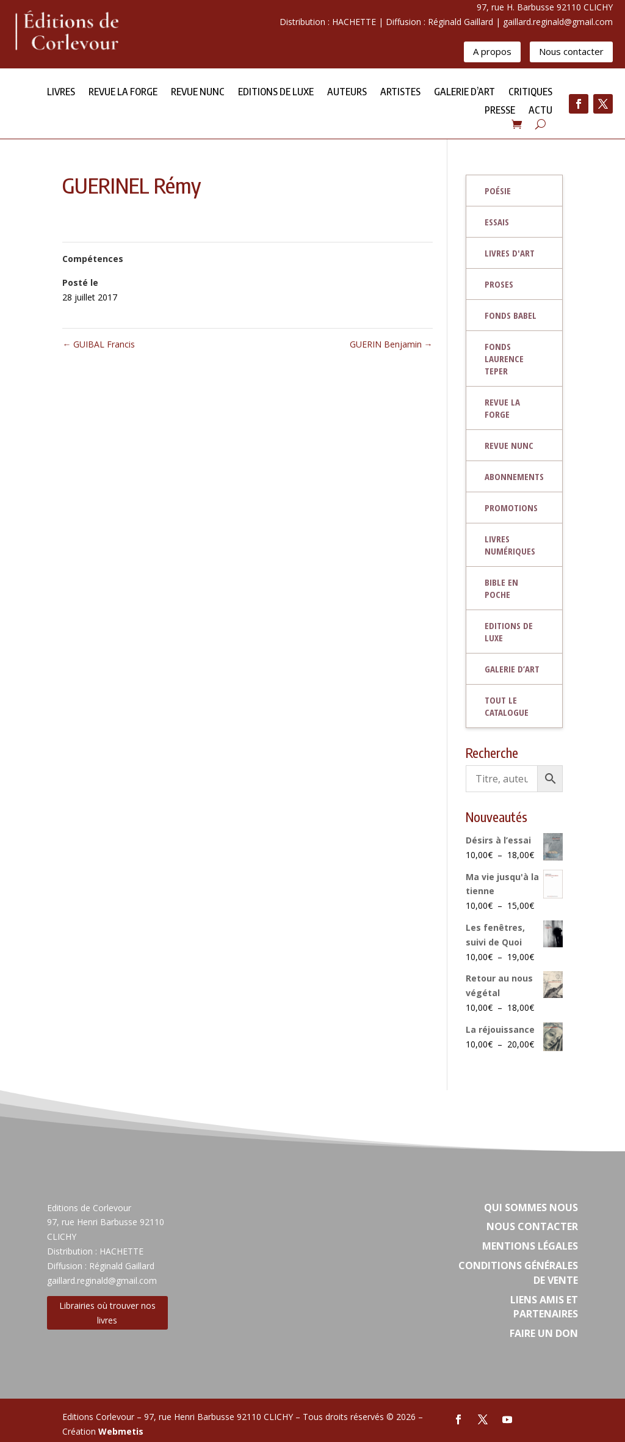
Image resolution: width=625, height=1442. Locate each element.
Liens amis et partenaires (544, 1307)
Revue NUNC (198, 92)
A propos (492, 51)
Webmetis (120, 1431)
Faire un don (544, 1333)
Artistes (400, 92)
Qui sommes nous (531, 1207)
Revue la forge (123, 92)
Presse (500, 111)
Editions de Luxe (276, 92)
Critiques (530, 92)
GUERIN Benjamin (391, 344)
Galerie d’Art (464, 92)
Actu (540, 111)
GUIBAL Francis (98, 344)
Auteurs (347, 92)
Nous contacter (571, 51)
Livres (61, 92)
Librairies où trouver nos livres (107, 1313)
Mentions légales (530, 1246)
